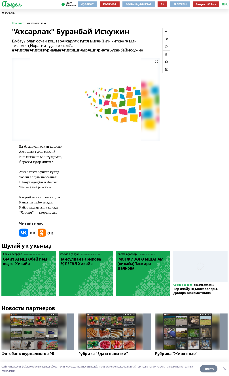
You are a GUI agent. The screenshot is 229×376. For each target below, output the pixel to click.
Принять (209, 368)
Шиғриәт (18, 23)
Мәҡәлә (7, 13)
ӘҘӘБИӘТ (87, 4)
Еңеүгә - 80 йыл (206, 4)
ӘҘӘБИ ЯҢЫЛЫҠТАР (139, 4)
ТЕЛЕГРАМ (180, 4)
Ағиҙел (11, 4)
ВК (162, 4)
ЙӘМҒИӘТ (109, 4)
